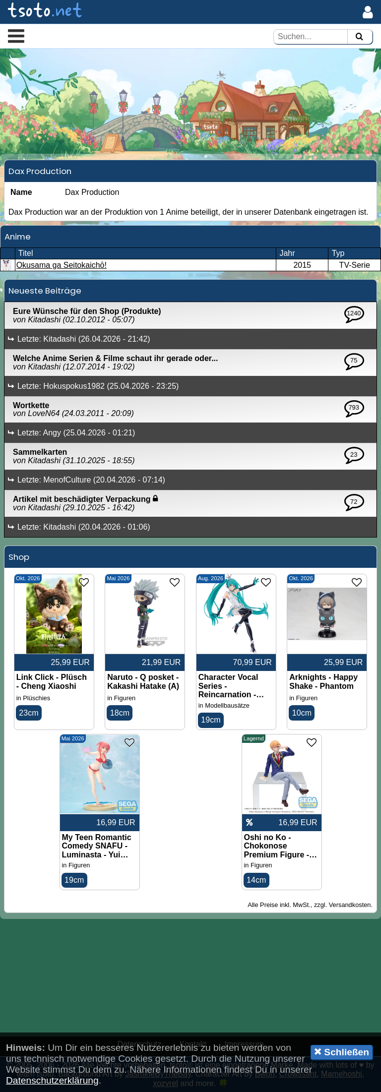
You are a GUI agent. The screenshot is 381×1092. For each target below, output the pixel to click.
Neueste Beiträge (44, 291)
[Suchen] (359, 37)
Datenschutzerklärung (52, 1080)
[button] (16, 35)
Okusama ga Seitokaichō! (61, 265)
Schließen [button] (341, 1051)
